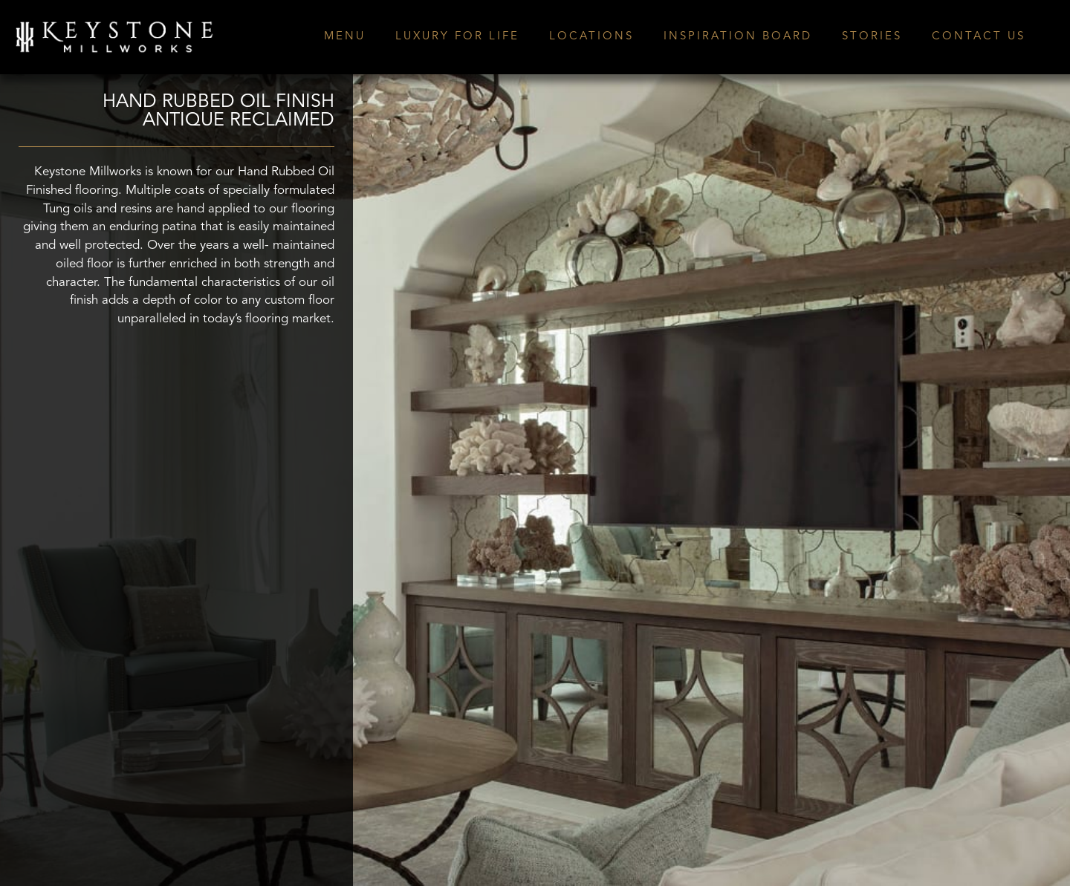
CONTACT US (978, 36)
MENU (345, 36)
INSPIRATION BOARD (738, 36)
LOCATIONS (591, 36)
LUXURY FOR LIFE (457, 36)
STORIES (872, 36)
